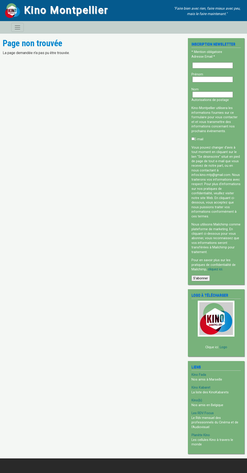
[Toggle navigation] (17, 27)
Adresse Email (203, 57)
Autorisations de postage (210, 100)
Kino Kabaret (200, 387)
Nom (195, 89)
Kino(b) (196, 400)
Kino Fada (198, 375)
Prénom (197, 74)
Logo (223, 347)
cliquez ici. (215, 269)
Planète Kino (200, 435)
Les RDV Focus (202, 413)
